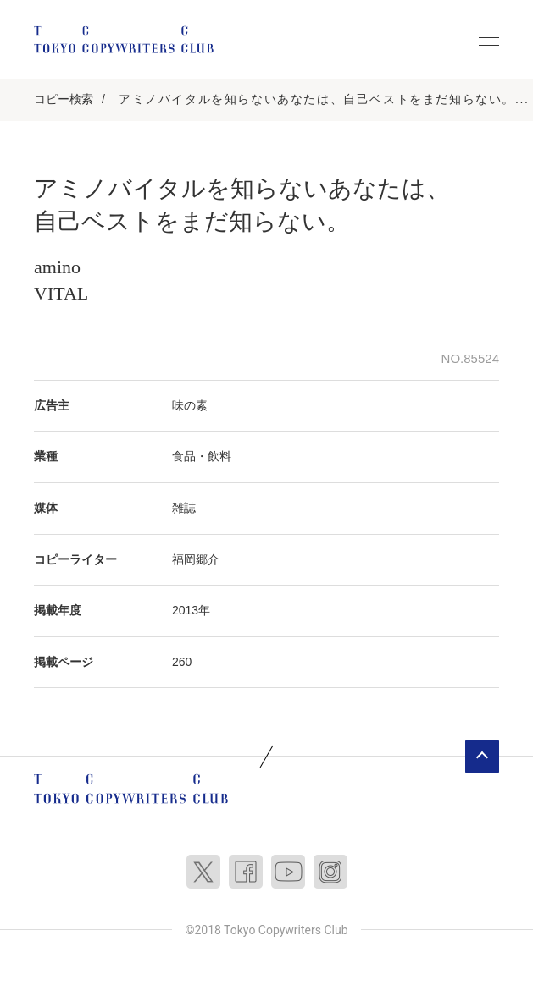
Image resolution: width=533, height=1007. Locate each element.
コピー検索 (63, 99)
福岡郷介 (195, 559)
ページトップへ (482, 756)
